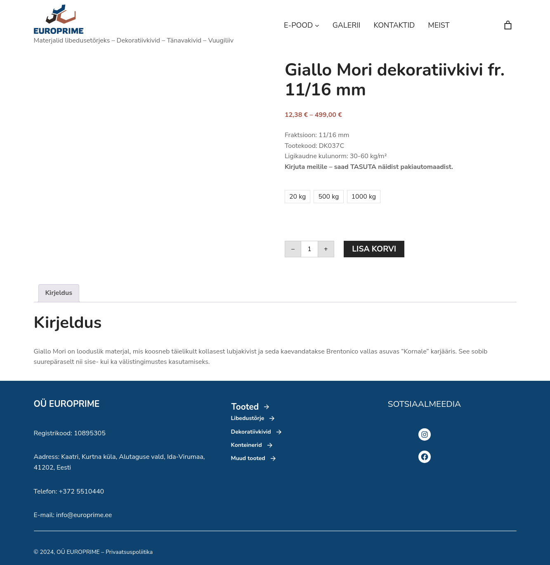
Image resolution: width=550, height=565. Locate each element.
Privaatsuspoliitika (129, 552)
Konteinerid (246, 445)
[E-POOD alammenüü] (317, 25)
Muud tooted (248, 458)
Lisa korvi (374, 249)
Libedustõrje (247, 418)
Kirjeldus (59, 292)
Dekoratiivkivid (251, 432)
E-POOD (298, 25)
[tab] (59, 293)
